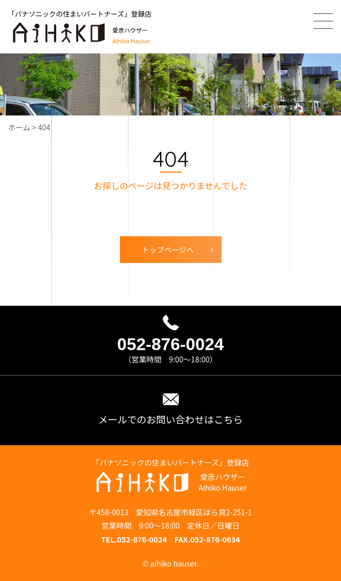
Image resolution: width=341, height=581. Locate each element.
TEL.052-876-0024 (134, 539)
